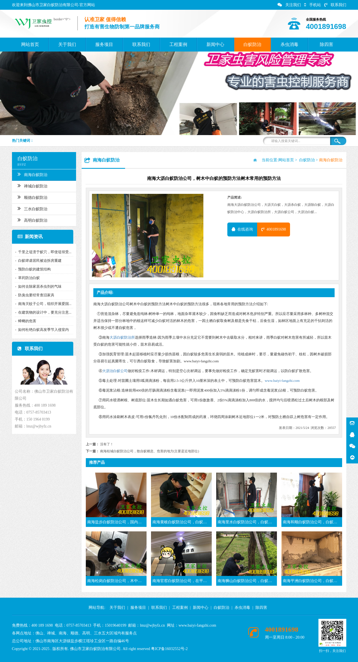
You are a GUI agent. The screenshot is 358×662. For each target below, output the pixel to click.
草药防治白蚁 (28, 278)
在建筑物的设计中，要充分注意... (43, 312)
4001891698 (273, 229)
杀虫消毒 (289, 44)
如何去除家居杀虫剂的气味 (38, 286)
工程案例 (178, 44)
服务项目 (104, 44)
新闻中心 (215, 44)
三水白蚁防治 (31, 208)
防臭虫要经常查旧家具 (35, 295)
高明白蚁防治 (31, 220)
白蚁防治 (252, 44)
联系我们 (335, 5)
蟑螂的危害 (26, 321)
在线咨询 (242, 229)
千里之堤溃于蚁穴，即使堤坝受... (43, 252)
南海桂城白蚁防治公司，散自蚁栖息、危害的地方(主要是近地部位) (149, 451)
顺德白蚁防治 (31, 197)
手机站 (312, 5)
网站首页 (30, 44)
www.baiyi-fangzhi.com (282, 380)
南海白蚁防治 (31, 174)
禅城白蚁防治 (31, 185)
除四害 (326, 44)
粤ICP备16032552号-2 (169, 649)
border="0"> (61, 19)
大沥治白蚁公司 (115, 371)
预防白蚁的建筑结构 (33, 269)
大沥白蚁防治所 (122, 337)
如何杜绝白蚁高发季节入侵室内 (42, 330)
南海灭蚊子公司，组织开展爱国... (43, 304)
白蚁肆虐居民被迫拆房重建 (38, 260)
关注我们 (289, 5)
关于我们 (67, 44)
